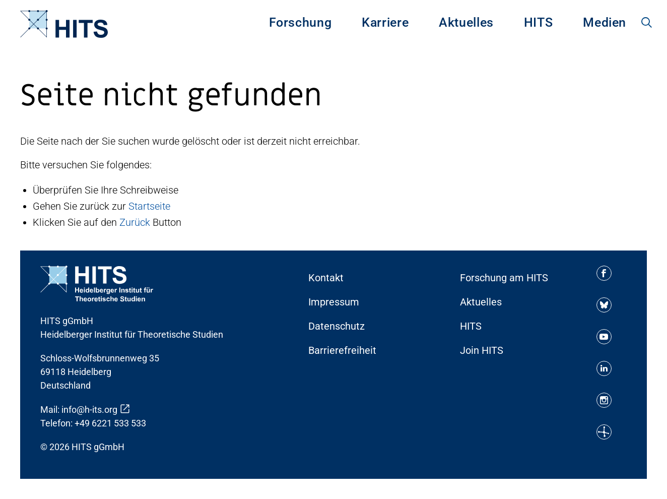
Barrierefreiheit (342, 350)
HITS (538, 22)
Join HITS (481, 350)
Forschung (300, 22)
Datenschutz (336, 326)
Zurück (134, 222)
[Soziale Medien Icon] (604, 273)
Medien (604, 22)
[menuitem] (300, 23)
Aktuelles (466, 22)
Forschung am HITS (504, 278)
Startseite (149, 206)
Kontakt (326, 278)
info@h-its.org (89, 409)
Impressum (333, 302)
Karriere (385, 22)
